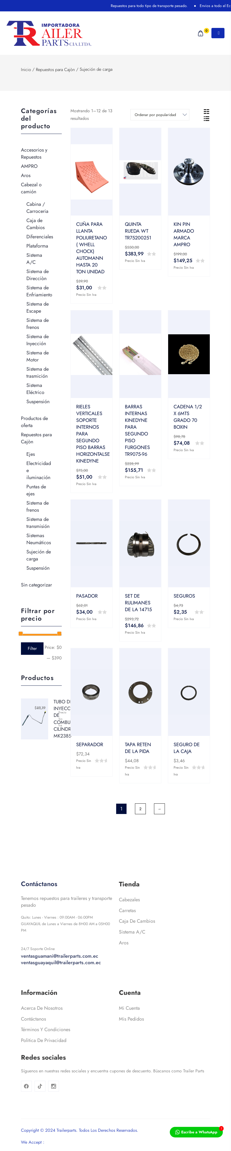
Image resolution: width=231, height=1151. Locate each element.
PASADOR (87, 595)
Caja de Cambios (35, 224)
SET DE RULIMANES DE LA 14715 (138, 602)
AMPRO (29, 166)
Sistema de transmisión (38, 523)
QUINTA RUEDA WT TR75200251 (138, 231)
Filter (32, 648)
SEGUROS (184, 595)
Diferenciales (39, 236)
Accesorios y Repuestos (34, 153)
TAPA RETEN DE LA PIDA (138, 748)
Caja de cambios (137, 933)
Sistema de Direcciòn (37, 275)
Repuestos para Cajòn (55, 69)
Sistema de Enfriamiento (39, 291)
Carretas (127, 922)
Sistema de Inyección (37, 340)
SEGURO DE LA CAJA (187, 748)
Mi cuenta (129, 1020)
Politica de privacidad (43, 1052)
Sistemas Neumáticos (38, 539)
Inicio (26, 69)
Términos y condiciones (45, 1042)
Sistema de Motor (37, 356)
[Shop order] (159, 114)
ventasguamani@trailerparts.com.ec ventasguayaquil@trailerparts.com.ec (61, 971)
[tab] (206, 111)
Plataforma (37, 245)
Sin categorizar (36, 584)
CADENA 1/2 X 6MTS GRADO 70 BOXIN (188, 417)
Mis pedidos (131, 1031)
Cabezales (129, 912)
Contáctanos (33, 1031)
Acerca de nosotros (42, 1020)
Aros (25, 175)
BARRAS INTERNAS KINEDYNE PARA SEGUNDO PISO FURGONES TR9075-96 (137, 430)
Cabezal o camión (31, 188)
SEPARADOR (89, 744)
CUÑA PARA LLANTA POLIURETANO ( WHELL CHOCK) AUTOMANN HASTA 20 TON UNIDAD (91, 248)
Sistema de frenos (37, 324)
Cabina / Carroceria (37, 208)
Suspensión (38, 401)
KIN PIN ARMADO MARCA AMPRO (184, 234)
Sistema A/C (34, 259)
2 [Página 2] (140, 809)
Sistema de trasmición (37, 373)
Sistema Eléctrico (35, 389)
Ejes (30, 454)
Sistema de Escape (37, 307)
